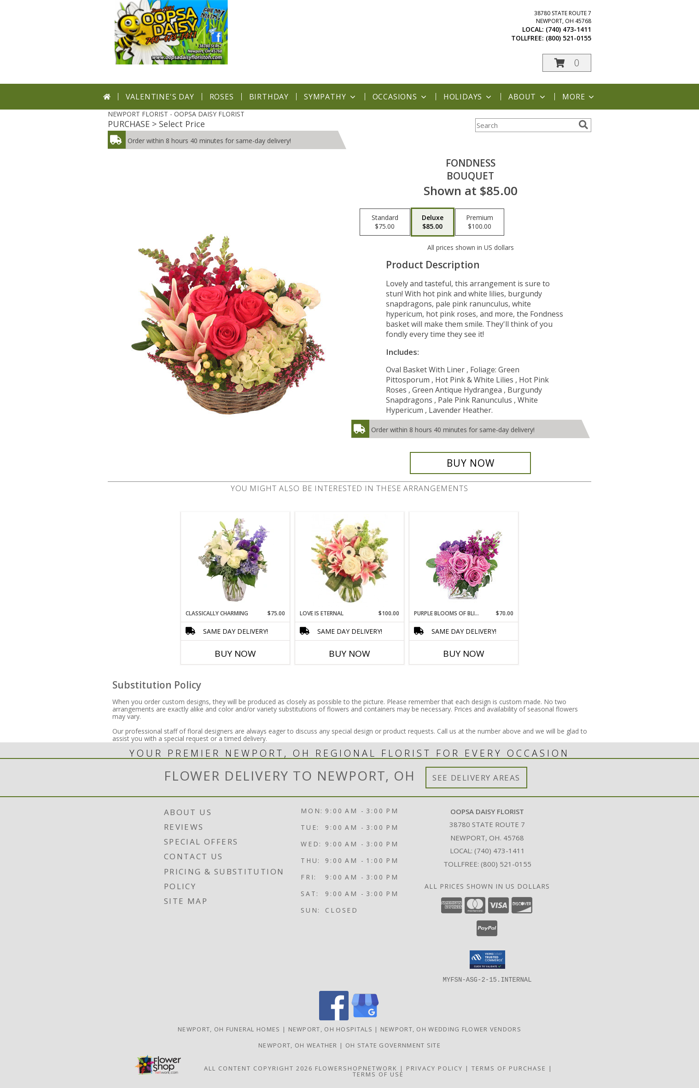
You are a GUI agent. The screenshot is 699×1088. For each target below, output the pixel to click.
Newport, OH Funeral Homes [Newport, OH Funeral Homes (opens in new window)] (229, 1028)
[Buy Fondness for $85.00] (470, 463)
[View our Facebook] (334, 1017)
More (579, 97)
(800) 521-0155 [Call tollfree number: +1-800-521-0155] (568, 38)
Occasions (400, 97)
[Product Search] (525, 125)
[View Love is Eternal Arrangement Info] (349, 560)
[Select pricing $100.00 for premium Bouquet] (479, 222)
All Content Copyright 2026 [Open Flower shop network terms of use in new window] (258, 1068)
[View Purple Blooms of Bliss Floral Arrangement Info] (463, 561)
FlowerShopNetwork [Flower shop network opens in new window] (356, 1068)
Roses (222, 97)
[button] (566, 63)
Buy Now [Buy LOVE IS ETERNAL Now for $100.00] (349, 654)
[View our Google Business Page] (365, 1017)
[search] (583, 125)
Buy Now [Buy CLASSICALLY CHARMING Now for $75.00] (235, 654)
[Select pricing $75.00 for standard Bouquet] (385, 222)
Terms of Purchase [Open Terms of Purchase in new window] (509, 1068)
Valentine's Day (160, 97)
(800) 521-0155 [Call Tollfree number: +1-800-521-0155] (506, 863)
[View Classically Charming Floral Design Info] (235, 560)
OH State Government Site (393, 1045)
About (527, 97)
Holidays (468, 97)
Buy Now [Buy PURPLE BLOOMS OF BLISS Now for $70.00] (463, 654)
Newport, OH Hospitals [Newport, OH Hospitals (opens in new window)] (330, 1028)
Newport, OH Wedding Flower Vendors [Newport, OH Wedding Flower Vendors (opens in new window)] (450, 1028)
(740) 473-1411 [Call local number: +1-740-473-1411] (568, 29)
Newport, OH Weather (298, 1045)
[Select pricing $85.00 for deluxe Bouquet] (432, 222)
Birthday (269, 97)
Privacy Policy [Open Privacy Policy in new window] (434, 1068)
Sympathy (330, 97)
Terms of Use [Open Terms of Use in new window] (378, 1074)
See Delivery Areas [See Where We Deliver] (476, 777)
